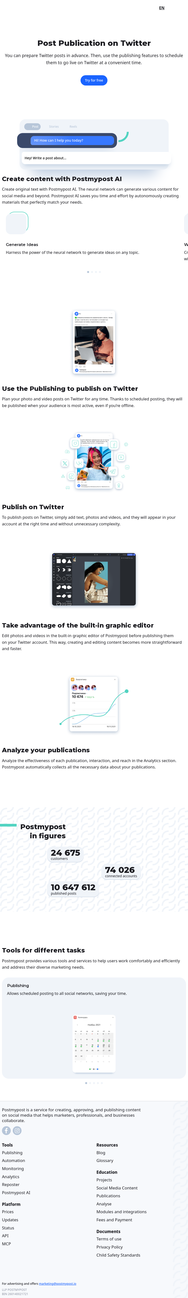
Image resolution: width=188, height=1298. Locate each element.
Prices (8, 1211)
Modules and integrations (121, 1211)
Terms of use (108, 1239)
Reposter (11, 1184)
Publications (108, 1196)
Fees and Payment (114, 1220)
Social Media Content (117, 1187)
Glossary (104, 1160)
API (5, 1235)
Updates (10, 1220)
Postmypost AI (16, 1192)
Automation (13, 1160)
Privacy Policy (109, 1247)
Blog (100, 1152)
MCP (6, 1244)
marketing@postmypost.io (57, 1283)
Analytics (10, 1176)
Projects (104, 1180)
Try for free (94, 80)
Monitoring (13, 1168)
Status (8, 1227)
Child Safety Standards (118, 1255)
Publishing (12, 1152)
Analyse (104, 1204)
